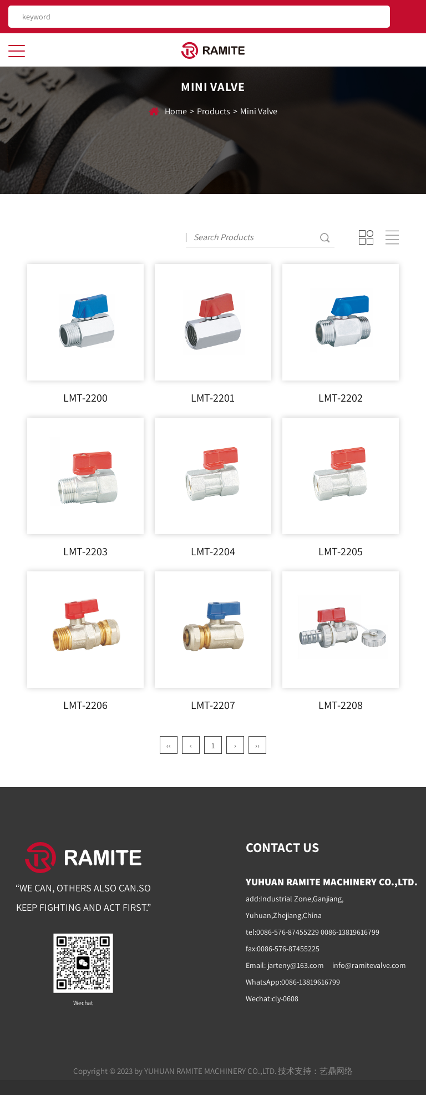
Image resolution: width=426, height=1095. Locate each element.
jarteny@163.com (295, 965)
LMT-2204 (213, 551)
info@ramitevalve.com (369, 965)
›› (257, 746)
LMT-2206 (85, 705)
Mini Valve (258, 111)
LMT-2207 (213, 705)
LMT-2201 (213, 398)
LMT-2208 (340, 705)
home (176, 111)
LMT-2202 (340, 398)
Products (213, 111)
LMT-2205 (340, 551)
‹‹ (168, 746)
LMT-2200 (85, 398)
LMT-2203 (85, 551)
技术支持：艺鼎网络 (315, 1071)
